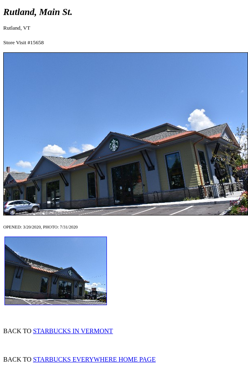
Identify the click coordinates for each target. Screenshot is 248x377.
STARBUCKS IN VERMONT (73, 330)
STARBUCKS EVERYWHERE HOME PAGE (94, 359)
